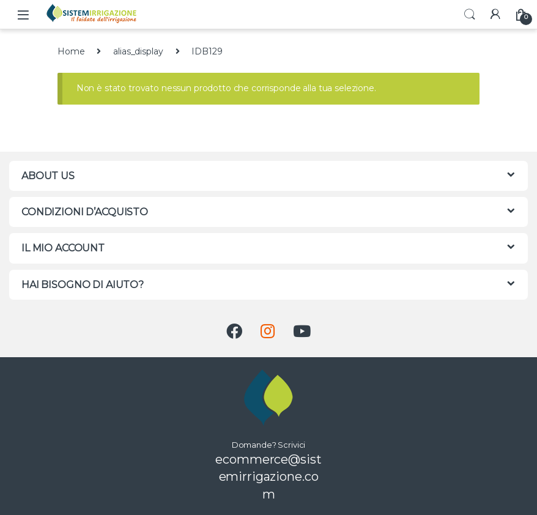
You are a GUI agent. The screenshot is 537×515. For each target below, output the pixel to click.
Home (70, 51)
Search (469, 14)
